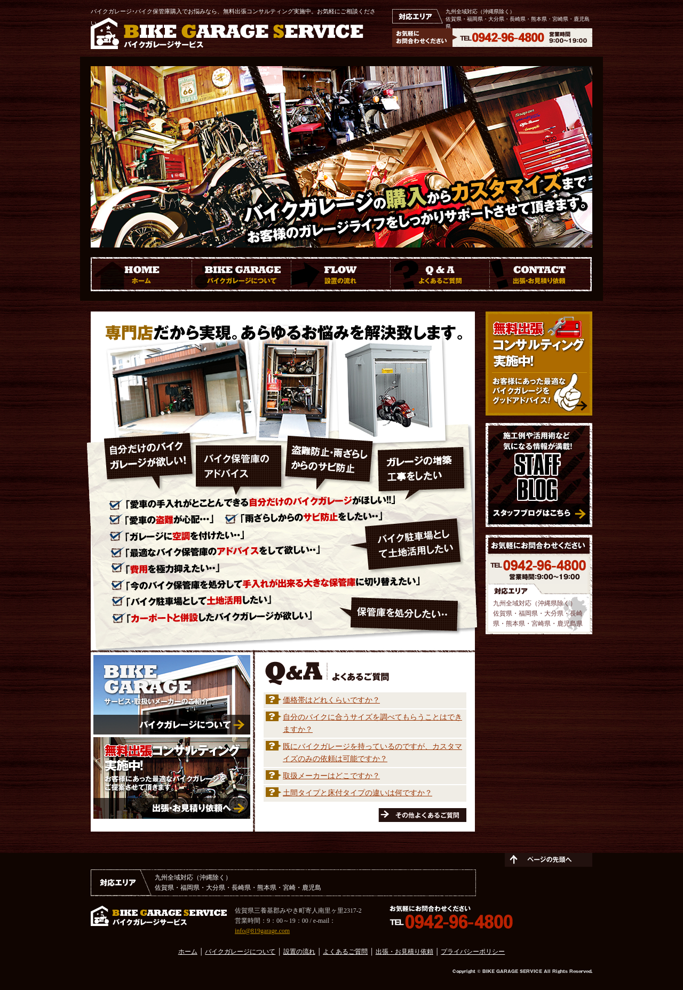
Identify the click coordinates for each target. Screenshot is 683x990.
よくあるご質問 (345, 951)
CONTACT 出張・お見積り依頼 (541, 274)
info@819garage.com (262, 931)
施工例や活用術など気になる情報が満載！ (539, 475)
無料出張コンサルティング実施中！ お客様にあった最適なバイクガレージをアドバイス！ (539, 364)
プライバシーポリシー (473, 951)
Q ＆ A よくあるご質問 (440, 274)
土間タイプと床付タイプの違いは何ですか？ (357, 793)
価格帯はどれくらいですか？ (331, 700)
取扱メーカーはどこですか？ (331, 776)
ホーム (187, 951)
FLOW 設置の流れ (341, 274)
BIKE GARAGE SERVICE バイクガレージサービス (227, 33)
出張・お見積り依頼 (404, 951)
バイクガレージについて (240, 951)
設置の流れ (299, 951)
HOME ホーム (141, 274)
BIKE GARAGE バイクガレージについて (241, 274)
